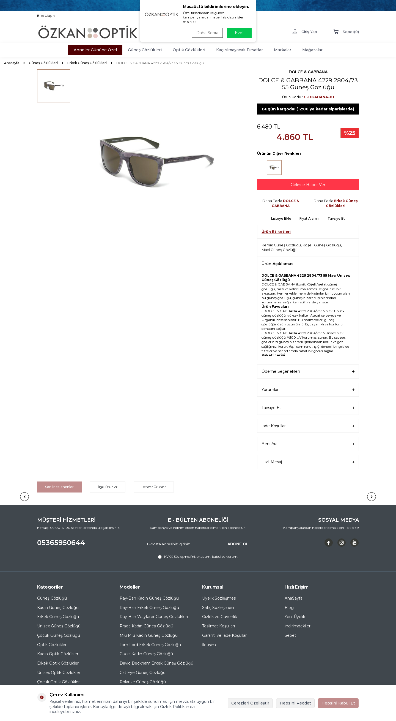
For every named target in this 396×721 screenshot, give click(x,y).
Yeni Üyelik (295, 616)
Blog (289, 607)
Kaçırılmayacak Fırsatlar (239, 49)
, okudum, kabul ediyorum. (198, 556)
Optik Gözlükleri (189, 49)
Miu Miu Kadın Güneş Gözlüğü (149, 635)
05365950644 (61, 542)
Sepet (290, 635)
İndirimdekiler (297, 626)
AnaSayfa (293, 598)
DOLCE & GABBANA (308, 71)
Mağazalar (312, 49)
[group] (157, 161)
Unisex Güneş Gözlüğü (59, 626)
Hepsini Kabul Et (338, 703)
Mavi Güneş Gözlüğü (280, 249)
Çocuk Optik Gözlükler (58, 681)
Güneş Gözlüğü (52, 598)
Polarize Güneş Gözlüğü (143, 681)
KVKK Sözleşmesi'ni (179, 556)
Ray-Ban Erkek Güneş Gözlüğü (149, 607)
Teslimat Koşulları (218, 626)
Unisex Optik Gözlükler (58, 672)
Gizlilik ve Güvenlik (219, 616)
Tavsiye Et (336, 218)
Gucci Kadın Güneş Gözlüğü (146, 653)
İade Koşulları (308, 426)
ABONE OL (238, 544)
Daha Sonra (207, 32)
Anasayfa (11, 63)
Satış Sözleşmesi (218, 607)
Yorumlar (308, 389)
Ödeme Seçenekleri (308, 371)
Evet (239, 32)
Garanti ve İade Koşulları (225, 635)
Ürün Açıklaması (308, 263)
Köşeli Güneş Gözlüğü (321, 245)
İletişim (209, 644)
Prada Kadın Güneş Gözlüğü (146, 626)
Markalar (282, 49)
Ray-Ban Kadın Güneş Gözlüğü (149, 598)
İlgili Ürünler (107, 487)
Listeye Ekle (281, 218)
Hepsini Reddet (295, 703)
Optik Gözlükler (52, 644)
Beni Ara (308, 444)
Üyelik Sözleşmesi (219, 598)
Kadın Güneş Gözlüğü (58, 607)
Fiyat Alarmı (309, 218)
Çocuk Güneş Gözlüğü (58, 635)
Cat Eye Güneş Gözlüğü (143, 672)
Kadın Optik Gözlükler (57, 653)
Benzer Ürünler (154, 487)
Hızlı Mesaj (308, 462)
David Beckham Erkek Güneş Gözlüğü (156, 663)
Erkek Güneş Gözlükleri (87, 63)
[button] (24, 496)
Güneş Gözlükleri (145, 49)
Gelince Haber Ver (308, 184)
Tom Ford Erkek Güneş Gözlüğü (150, 644)
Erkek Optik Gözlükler (58, 663)
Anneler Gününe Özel (95, 49)
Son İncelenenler (59, 487)
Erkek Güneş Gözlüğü (58, 616)
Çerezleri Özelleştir (250, 703)
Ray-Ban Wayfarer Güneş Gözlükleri (154, 616)
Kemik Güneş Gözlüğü (281, 245)
